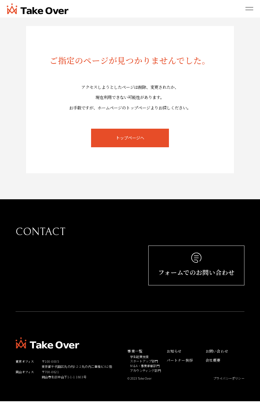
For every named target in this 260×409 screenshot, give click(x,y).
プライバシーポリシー (228, 385)
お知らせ (174, 358)
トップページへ (130, 138)
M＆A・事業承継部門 (144, 372)
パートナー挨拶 (180, 366)
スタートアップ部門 (144, 368)
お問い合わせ (216, 358)
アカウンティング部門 (145, 377)
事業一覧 (135, 358)
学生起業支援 (139, 363)
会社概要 (213, 366)
